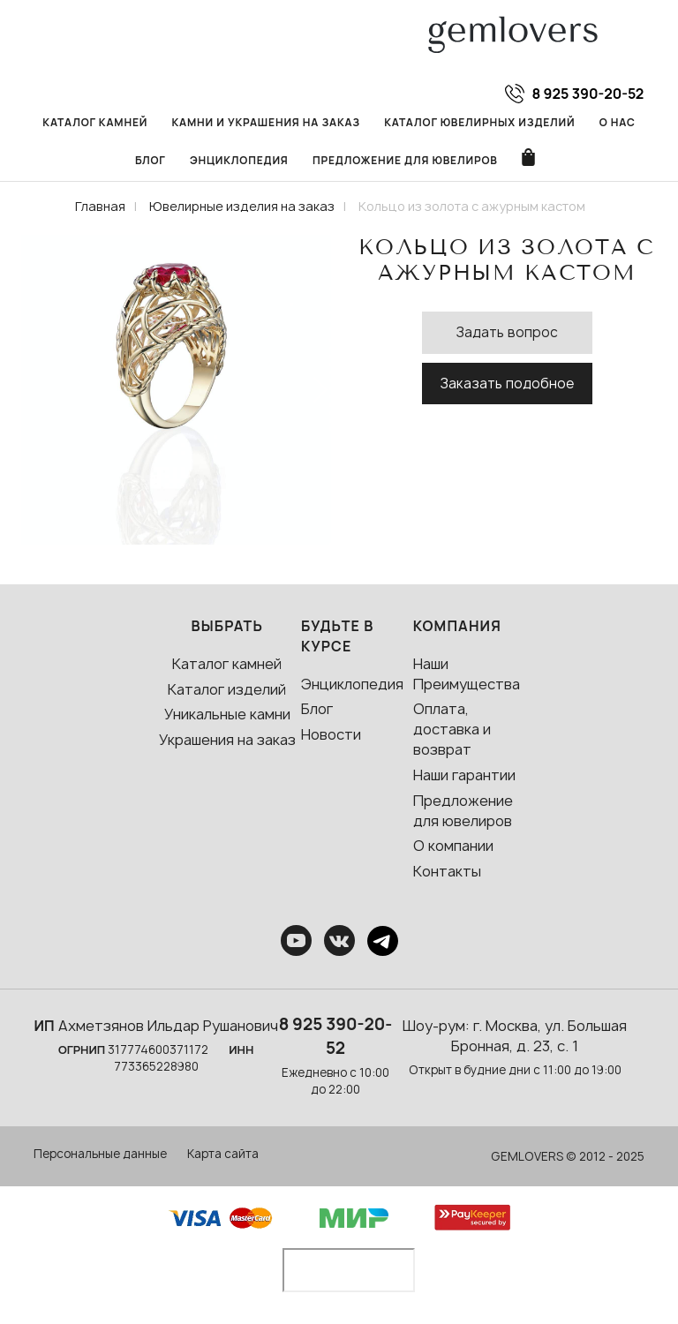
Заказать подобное (507, 383)
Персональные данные (100, 1154)
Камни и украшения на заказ (265, 122)
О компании (453, 845)
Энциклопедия (239, 160)
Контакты (447, 871)
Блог (150, 160)
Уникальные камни (227, 714)
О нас (617, 122)
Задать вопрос (507, 332)
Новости (331, 734)
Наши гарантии (464, 775)
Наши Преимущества (466, 674)
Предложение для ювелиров (405, 160)
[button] (319, 389)
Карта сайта (223, 1154)
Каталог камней (94, 122)
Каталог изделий (227, 689)
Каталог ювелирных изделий (479, 122)
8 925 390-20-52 (336, 1035)
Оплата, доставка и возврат (452, 729)
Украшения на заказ (227, 739)
